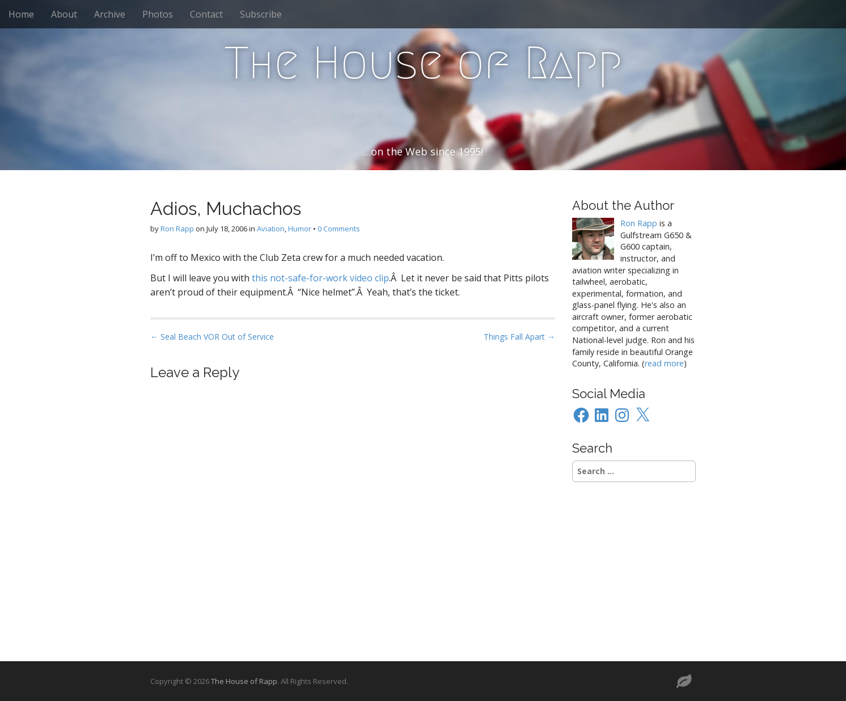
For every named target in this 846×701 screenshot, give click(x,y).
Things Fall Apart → (519, 336)
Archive (109, 14)
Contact (206, 14)
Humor (299, 228)
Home (21, 14)
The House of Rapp (423, 63)
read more (664, 363)
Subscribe (261, 14)
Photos (157, 14)
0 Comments (339, 228)
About (64, 14)
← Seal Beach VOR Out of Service (212, 336)
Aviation (271, 228)
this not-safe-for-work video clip (320, 278)
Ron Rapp (177, 228)
